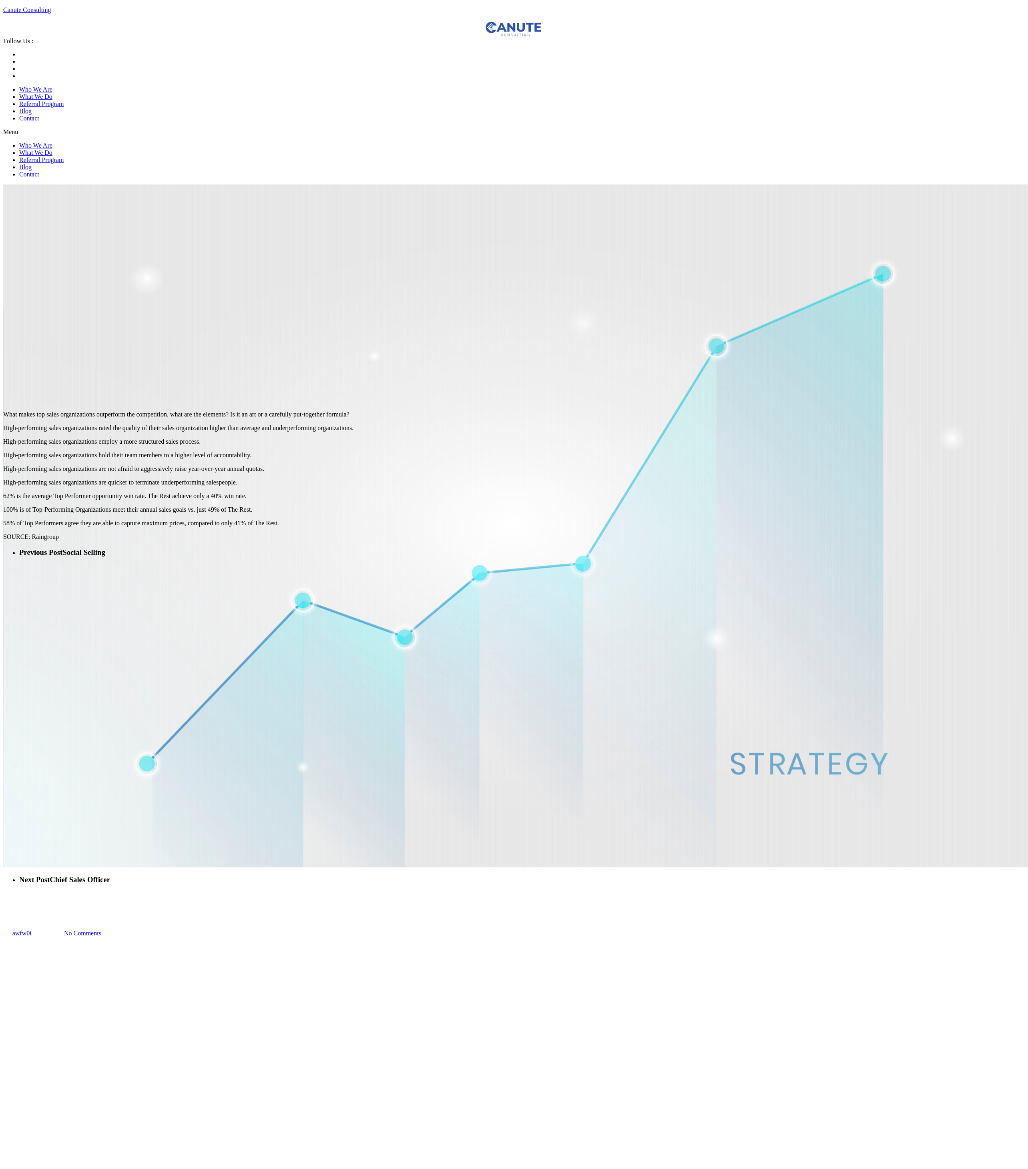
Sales (10, 894)
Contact (29, 118)
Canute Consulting (27, 9)
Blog (25, 111)
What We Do (35, 96)
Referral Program (41, 103)
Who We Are (35, 89)
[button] (514, 132)
